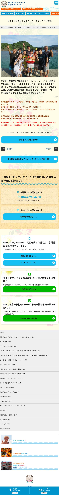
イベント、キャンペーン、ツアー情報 (40, 13)
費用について (21, 13)
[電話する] (14, 491)
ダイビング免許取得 (8, 13)
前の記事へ (9, 149)
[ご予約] (44, 491)
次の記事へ (49, 149)
